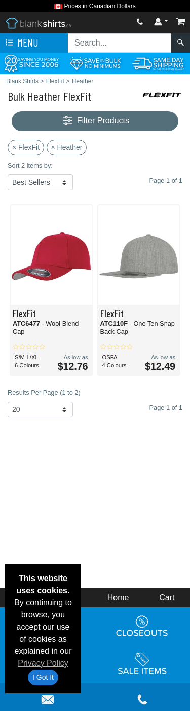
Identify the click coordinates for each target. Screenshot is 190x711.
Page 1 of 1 (165, 407)
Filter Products (95, 121)
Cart (166, 597)
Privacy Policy (43, 663)
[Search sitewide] (119, 43)
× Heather (67, 147)
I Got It (43, 677)
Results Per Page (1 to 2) (44, 392)
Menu (21, 43)
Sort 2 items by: (30, 165)
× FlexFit (26, 147)
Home (118, 597)
